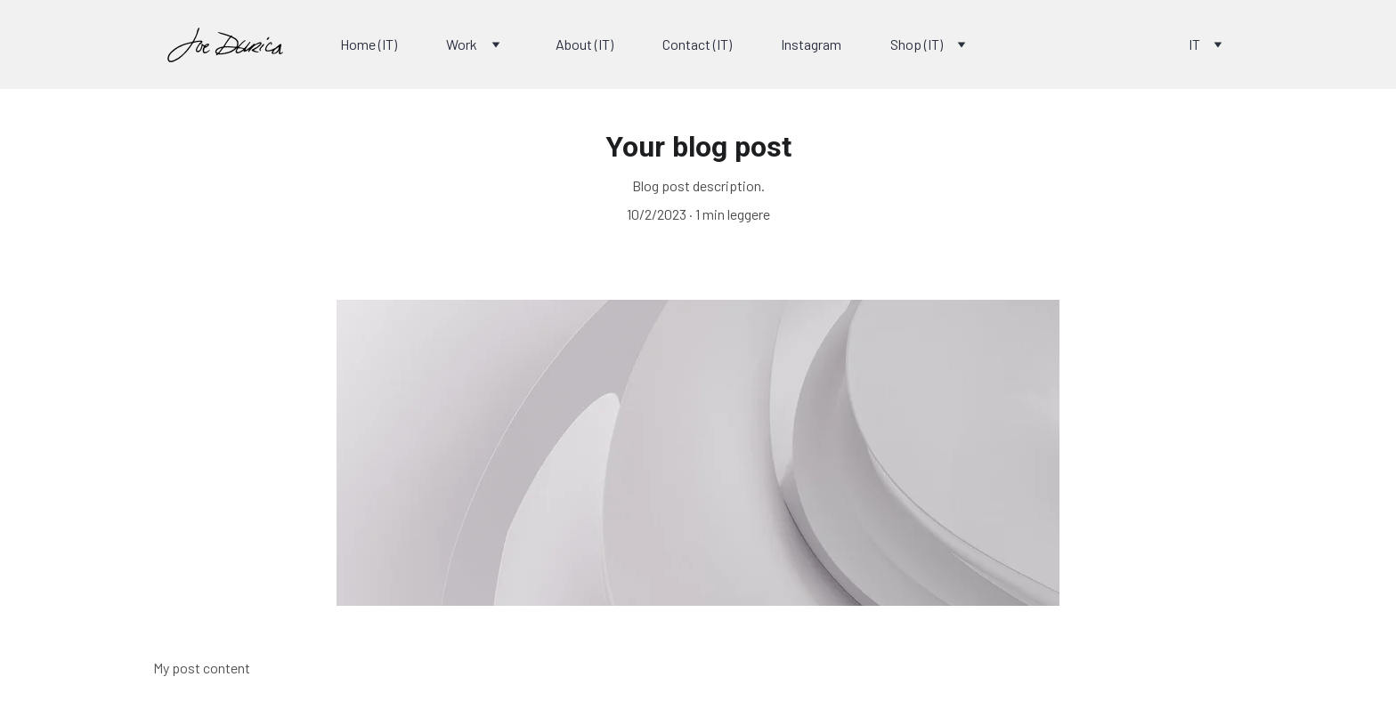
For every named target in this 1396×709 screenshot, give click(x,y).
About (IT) (584, 44)
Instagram (811, 44)
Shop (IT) (916, 44)
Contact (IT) (697, 44)
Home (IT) (368, 44)
